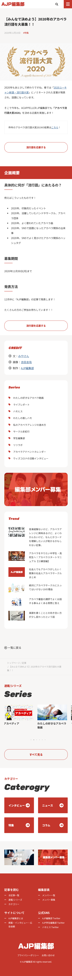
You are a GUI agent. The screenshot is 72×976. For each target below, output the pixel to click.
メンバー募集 (48, 899)
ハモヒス (18, 411)
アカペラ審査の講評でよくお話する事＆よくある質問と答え (35, 602)
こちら (54, 127)
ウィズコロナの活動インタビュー (30, 458)
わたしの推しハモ (22, 418)
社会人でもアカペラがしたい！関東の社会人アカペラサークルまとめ (35, 573)
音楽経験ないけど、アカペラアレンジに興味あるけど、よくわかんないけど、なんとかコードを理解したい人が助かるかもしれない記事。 (35, 537)
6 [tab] (45, 740)
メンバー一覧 (48, 895)
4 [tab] (39, 740)
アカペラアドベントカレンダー (29, 451)
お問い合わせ (48, 955)
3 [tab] (37, 740)
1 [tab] (31, 740)
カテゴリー (13, 904)
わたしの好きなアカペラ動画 (28, 397)
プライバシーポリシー (28, 955)
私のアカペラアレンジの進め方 (29, 424)
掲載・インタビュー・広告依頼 (20, 924)
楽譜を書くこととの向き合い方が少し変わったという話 (35, 615)
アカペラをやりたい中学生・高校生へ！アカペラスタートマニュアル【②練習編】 (35, 557)
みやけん (23, 356)
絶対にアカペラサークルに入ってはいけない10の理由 (35, 588)
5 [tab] (42, 740)
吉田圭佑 (26, 362)
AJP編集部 (27, 368)
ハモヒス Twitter (50, 927)
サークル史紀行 (21, 431)
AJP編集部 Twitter (51, 918)
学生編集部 (19, 438)
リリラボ (18, 445)
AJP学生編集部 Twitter (53, 922)
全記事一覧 (13, 895)
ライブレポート (21, 404)
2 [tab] (34, 740)
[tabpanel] (19, 716)
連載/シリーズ (15, 899)
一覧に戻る (12, 648)
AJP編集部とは (15, 918)
